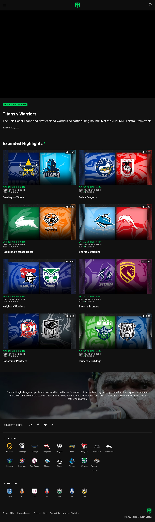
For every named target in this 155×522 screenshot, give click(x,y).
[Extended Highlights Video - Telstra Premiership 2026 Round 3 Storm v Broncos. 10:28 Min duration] (115, 285)
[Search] (150, 5)
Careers (37, 513)
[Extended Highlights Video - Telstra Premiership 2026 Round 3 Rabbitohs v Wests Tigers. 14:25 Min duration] (39, 230)
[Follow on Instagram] (53, 425)
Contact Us (55, 513)
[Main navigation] (4, 5)
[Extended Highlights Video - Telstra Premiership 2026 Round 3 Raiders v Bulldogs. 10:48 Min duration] (115, 339)
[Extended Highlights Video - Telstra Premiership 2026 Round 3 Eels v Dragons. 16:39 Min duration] (115, 176)
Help (45, 513)
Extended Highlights (15, 105)
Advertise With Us (71, 513)
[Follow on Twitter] (45, 425)
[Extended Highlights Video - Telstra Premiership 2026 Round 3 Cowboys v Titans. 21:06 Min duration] (39, 176)
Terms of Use (9, 513)
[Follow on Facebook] (38, 425)
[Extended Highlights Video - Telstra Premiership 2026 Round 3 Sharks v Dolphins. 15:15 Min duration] (115, 230)
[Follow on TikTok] (30, 425)
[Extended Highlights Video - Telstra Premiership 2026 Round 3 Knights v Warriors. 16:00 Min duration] (39, 285)
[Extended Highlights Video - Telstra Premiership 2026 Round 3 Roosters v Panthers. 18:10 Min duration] (39, 339)
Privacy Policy (23, 513)
